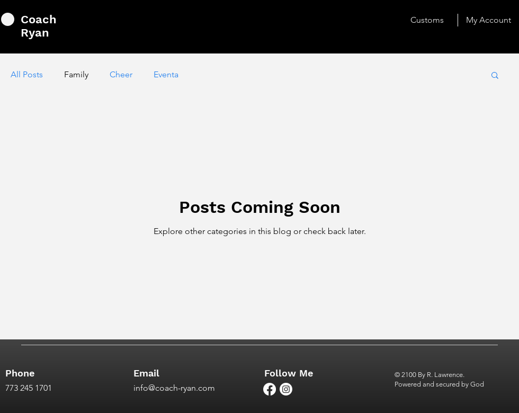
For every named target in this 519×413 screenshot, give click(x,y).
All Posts (27, 74)
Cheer (121, 74)
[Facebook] (269, 389)
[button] (495, 76)
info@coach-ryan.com (174, 388)
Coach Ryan (39, 26)
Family (76, 74)
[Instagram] (286, 389)
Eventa (166, 74)
